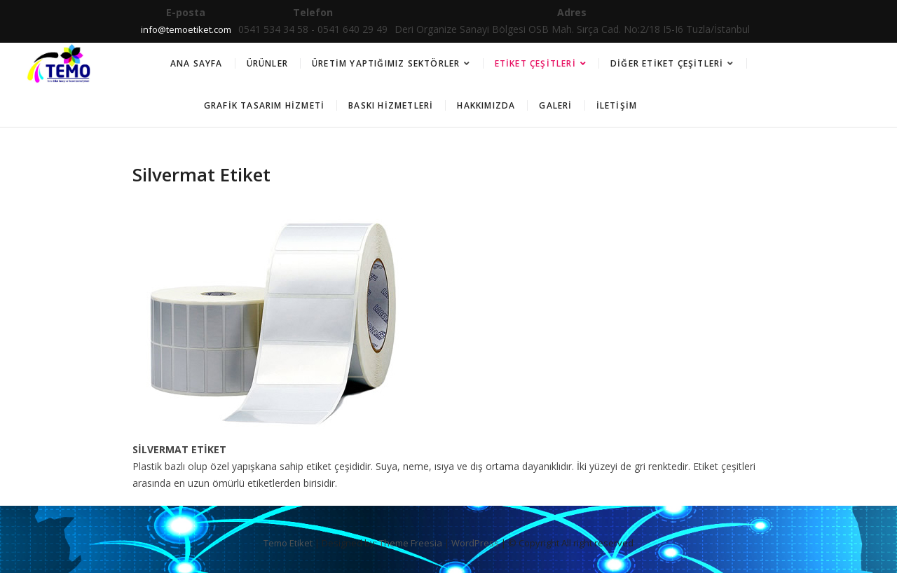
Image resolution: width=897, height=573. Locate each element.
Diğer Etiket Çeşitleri (666, 63)
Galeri (555, 105)
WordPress (475, 543)
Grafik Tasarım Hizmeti (264, 105)
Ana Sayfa (196, 63)
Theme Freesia (410, 543)
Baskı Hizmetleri (390, 105)
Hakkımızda (486, 105)
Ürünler (267, 63)
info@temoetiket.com (186, 29)
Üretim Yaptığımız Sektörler (386, 63)
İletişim (617, 105)
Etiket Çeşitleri (535, 63)
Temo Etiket (288, 543)
